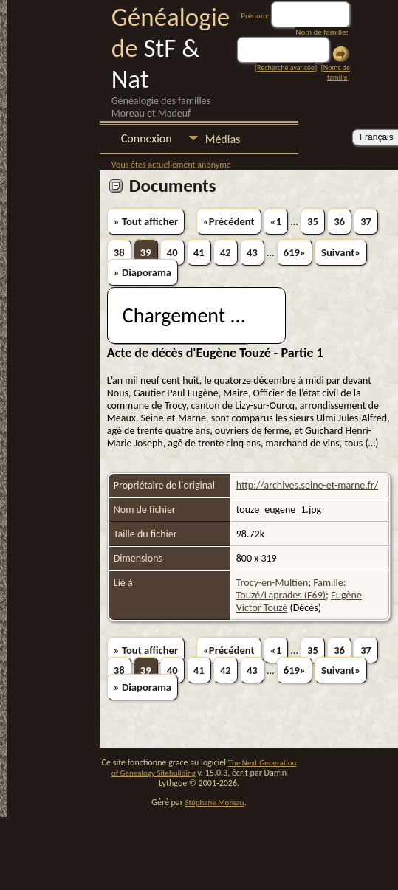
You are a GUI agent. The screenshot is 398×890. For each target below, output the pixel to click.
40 (172, 252)
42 (225, 252)
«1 (275, 221)
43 (252, 252)
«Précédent (229, 221)
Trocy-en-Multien (272, 582)
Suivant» (340, 252)
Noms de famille (336, 72)
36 (339, 221)
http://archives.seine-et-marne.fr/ (307, 485)
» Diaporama (142, 272)
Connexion (146, 138)
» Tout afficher (146, 221)
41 (199, 252)
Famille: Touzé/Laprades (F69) (291, 588)
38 (119, 252)
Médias (223, 139)
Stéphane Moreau (214, 802)
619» (295, 252)
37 (365, 221)
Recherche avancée (286, 67)
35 (312, 221)
